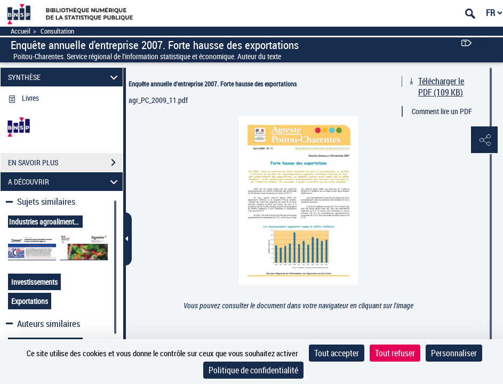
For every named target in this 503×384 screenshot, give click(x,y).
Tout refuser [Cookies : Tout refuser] (395, 353)
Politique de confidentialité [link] (253, 370)
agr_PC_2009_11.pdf (158, 100)
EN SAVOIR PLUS (65, 162)
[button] (484, 140)
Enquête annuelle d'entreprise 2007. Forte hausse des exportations (213, 83)
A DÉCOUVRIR (64, 181)
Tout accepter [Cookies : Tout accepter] (336, 353)
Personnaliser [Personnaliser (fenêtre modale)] (454, 353)
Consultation (57, 31)
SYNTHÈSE (64, 77)
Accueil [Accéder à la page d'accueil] (20, 31)
